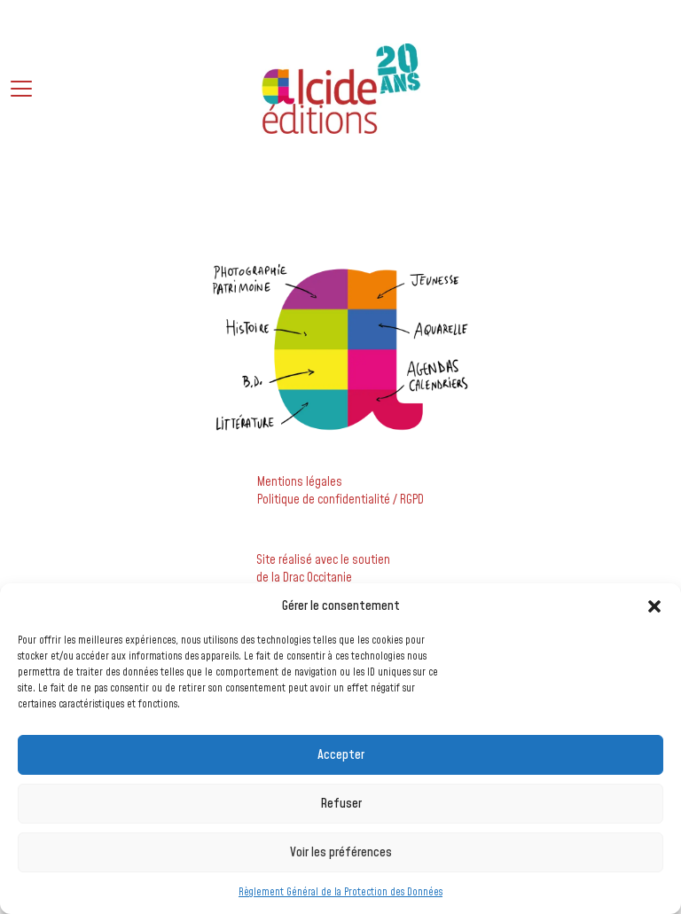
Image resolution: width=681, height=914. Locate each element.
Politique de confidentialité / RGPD (340, 500)
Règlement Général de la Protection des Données (340, 892)
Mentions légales (299, 482)
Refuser (341, 803)
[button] (654, 606)
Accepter (340, 755)
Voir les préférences (341, 852)
